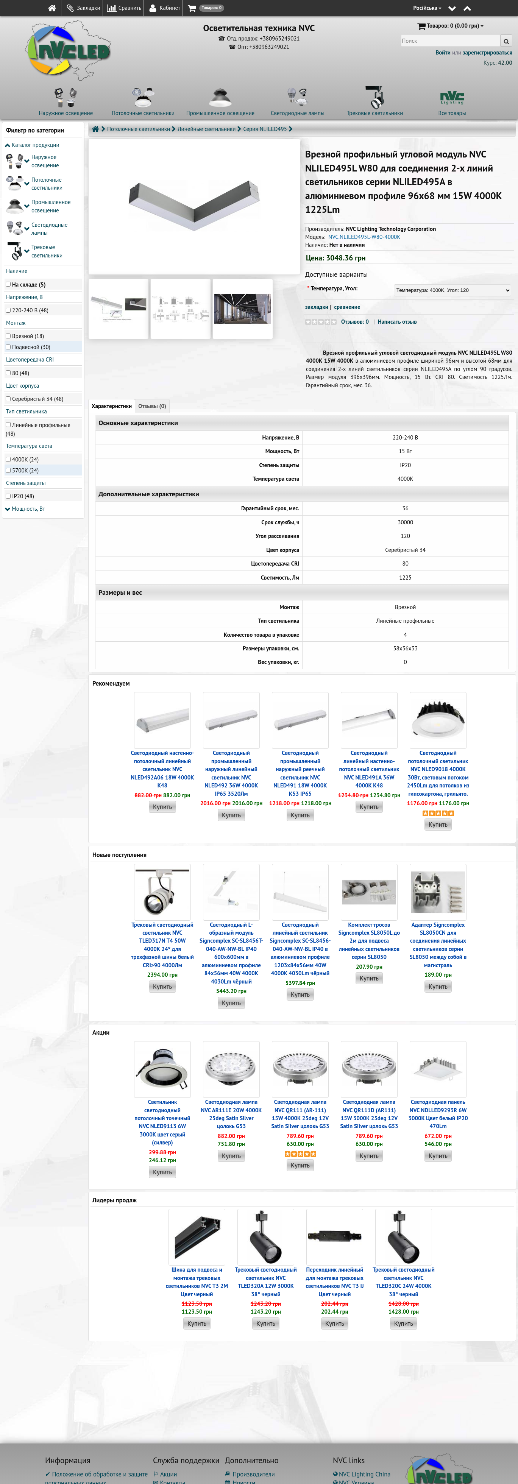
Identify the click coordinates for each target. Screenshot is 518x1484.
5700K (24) (25, 357)
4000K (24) (25, 346)
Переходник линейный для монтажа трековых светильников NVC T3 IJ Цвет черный (335, 1281)
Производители (250, 1474)
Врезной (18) (28, 223)
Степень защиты (25, 370)
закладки (316, 306)
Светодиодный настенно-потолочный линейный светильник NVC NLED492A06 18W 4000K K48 (162, 769)
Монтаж (15, 210)
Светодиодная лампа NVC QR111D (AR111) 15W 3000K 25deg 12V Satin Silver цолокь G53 (369, 1114)
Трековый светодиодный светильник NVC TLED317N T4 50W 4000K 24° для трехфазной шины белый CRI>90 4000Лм (162, 945)
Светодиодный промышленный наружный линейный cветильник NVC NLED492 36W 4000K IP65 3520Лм (231, 773)
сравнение (347, 306)
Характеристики (112, 406)
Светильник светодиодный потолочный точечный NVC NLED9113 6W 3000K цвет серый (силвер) (162, 1122)
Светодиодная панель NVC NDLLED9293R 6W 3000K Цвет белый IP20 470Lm (438, 1114)
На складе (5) (29, 171)
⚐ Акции (165, 1474)
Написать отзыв (397, 321)
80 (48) (20, 260)
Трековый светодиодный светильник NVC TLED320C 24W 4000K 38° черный (404, 1281)
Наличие (16, 158)
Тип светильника (26, 298)
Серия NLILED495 (265, 128)
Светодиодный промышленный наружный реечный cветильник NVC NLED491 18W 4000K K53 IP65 (300, 773)
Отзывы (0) (152, 406)
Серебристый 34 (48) (37, 286)
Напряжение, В (24, 184)
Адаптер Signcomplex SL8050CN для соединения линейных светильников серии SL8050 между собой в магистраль (438, 945)
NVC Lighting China (361, 1474)
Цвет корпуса (22, 273)
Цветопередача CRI (29, 247)
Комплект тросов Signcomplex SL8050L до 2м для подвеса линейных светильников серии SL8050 (369, 941)
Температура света (28, 333)
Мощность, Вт (25, 396)
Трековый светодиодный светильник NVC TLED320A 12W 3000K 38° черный (266, 1281)
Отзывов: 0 (355, 321)
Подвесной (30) (31, 234)
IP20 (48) (23, 383)
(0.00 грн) (449, 26)
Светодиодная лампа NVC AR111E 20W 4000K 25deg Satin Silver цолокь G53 (231, 1114)
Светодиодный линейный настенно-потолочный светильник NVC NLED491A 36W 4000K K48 (369, 769)
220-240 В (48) (30, 197)
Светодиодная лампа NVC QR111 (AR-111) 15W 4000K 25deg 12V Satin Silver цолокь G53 (300, 1114)
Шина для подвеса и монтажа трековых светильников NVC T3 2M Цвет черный (197, 1281)
